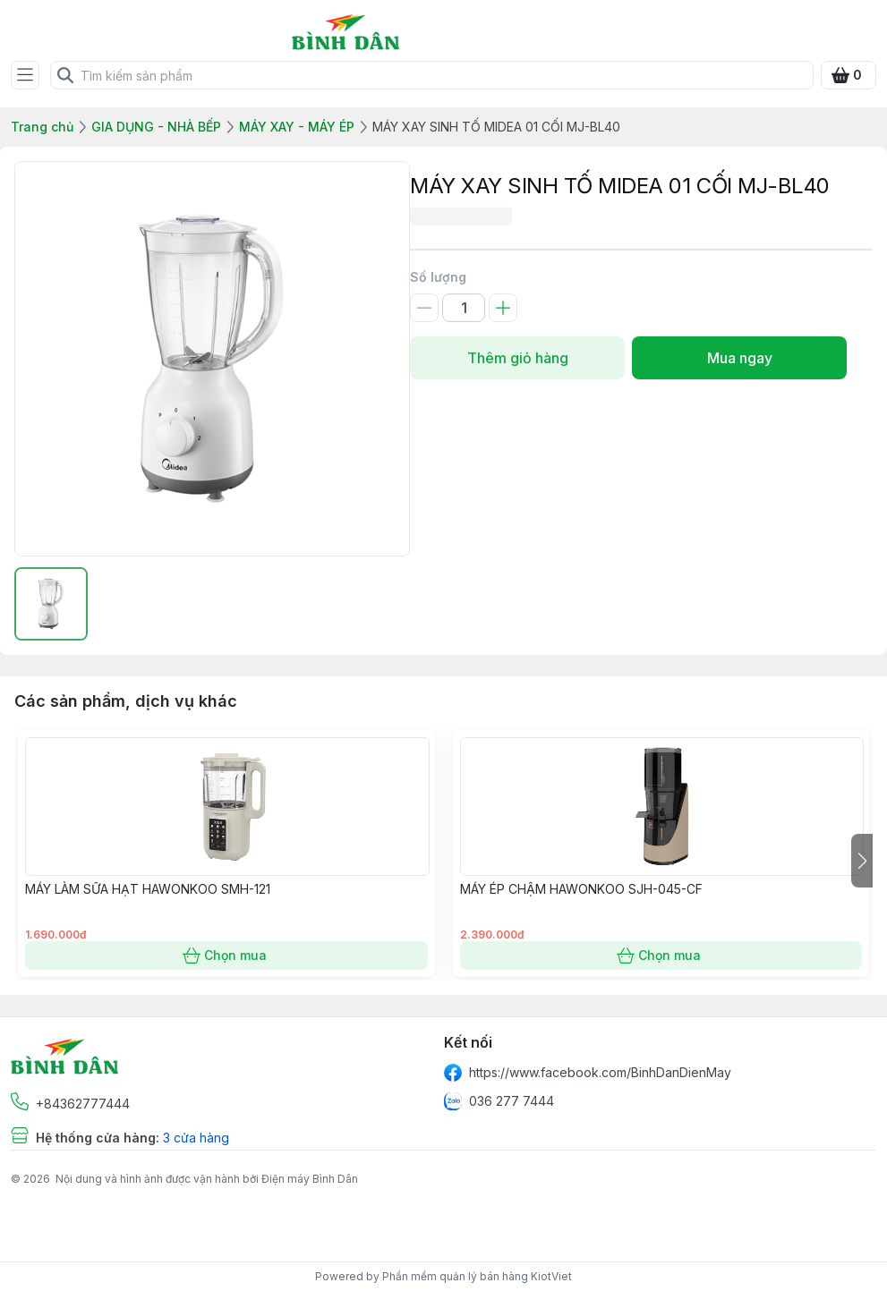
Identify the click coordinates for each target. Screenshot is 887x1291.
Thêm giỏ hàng (517, 357)
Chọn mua (226, 955)
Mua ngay (739, 357)
